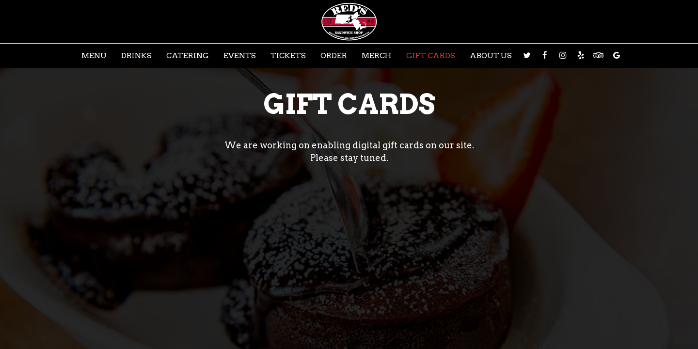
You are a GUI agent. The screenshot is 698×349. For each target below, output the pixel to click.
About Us (491, 55)
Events (239, 55)
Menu (94, 55)
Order (333, 55)
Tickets (288, 55)
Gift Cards (430, 55)
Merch (377, 55)
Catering (187, 55)
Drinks (136, 55)
